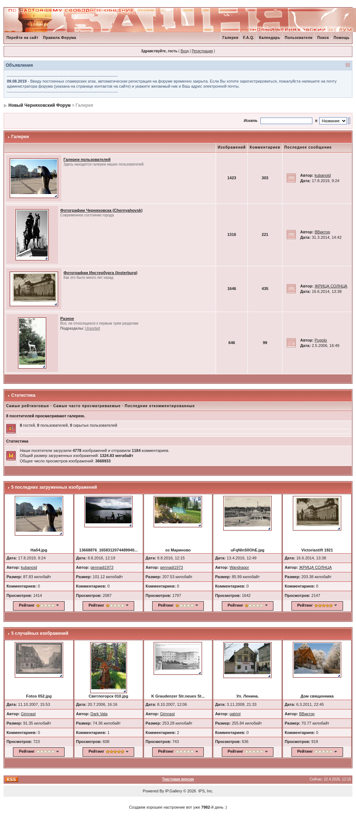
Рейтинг (27, 605)
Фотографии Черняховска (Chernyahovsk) (101, 210)
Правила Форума (59, 38)
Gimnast (28, 714)
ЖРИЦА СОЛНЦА (331, 286)
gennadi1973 (102, 567)
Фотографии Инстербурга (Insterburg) (100, 273)
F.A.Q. (248, 38)
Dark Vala (99, 714)
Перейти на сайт (22, 38)
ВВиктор (322, 232)
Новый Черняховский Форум (39, 105)
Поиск (323, 38)
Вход (185, 51)
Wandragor (239, 567)
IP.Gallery (173, 791)
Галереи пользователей (87, 159)
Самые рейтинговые (27, 406)
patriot (235, 714)
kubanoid (323, 175)
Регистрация (202, 51)
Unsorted (92, 328)
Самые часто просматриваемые (87, 406)
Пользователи (299, 38)
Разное (67, 318)
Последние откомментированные (160, 406)
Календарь (269, 38)
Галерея (230, 38)
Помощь (342, 38)
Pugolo (321, 340)
